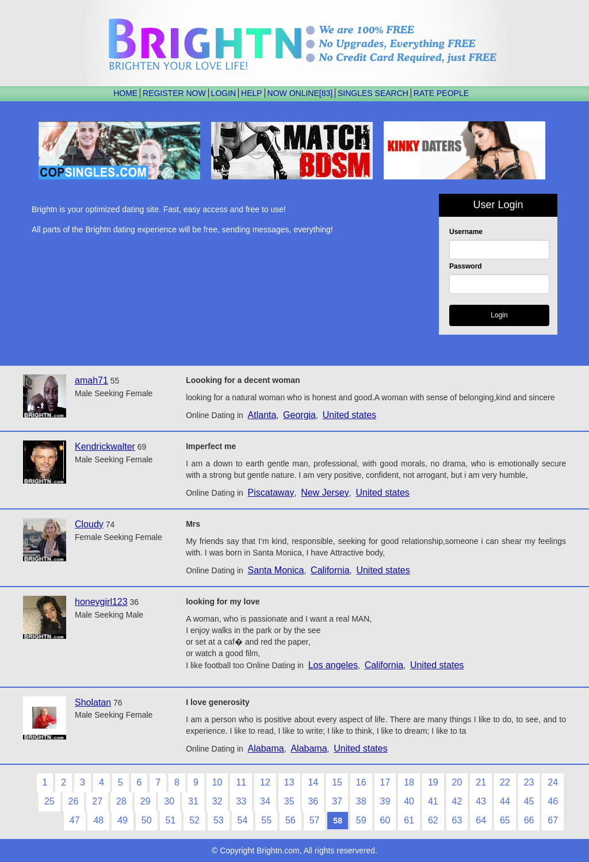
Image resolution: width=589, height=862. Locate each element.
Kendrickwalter (105, 446)
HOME (125, 93)
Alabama (266, 748)
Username (466, 232)
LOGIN (223, 93)
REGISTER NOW (174, 93)
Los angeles (333, 665)
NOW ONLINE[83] (300, 93)
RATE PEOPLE (441, 93)
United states (349, 415)
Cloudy (89, 524)
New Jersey (325, 492)
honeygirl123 (101, 602)
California (330, 570)
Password (465, 266)
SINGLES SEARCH (373, 93)
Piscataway (271, 492)
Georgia (299, 415)
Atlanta (262, 415)
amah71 (91, 380)
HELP (251, 93)
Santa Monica (276, 570)
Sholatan (93, 702)
